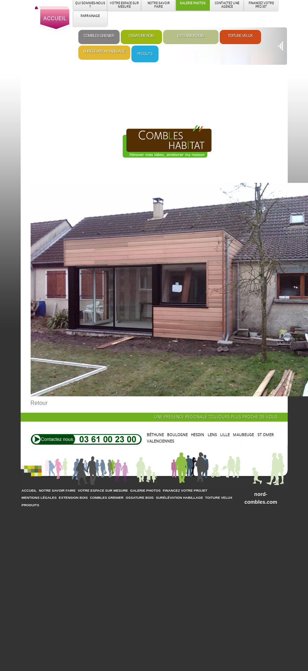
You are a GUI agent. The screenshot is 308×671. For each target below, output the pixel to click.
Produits (144, 54)
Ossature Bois (141, 36)
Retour (39, 403)
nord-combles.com (261, 498)
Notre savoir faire (57, 490)
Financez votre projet (185, 490)
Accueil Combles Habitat (53, 19)
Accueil (29, 490)
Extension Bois (163, 147)
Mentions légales (39, 498)
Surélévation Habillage (104, 51)
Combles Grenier (98, 36)
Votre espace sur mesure (103, 490)
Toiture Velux (240, 36)
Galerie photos (145, 490)
